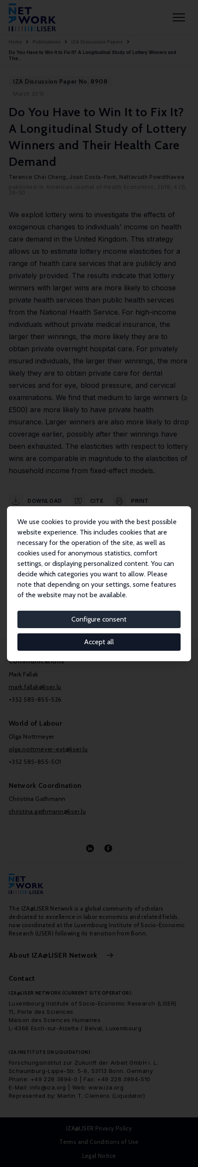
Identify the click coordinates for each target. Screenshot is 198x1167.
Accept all (99, 642)
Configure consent (99, 619)
